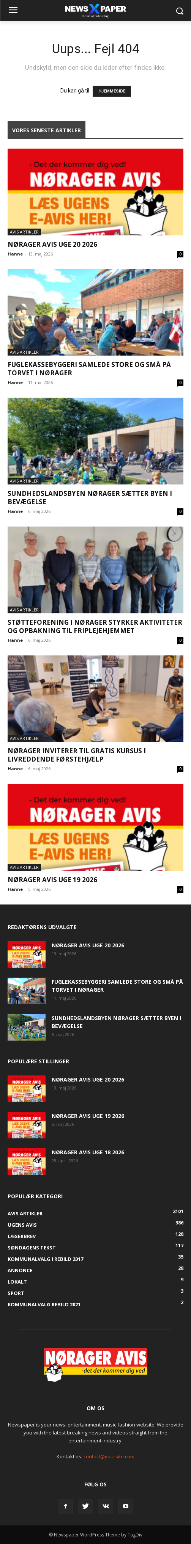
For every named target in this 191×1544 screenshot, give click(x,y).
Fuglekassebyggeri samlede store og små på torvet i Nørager (89, 368)
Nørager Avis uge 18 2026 (88, 1152)
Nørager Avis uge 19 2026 (52, 879)
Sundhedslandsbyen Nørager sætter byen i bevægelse (90, 497)
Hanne (15, 254)
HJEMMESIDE (111, 91)
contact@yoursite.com (109, 1456)
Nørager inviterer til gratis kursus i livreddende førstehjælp (77, 754)
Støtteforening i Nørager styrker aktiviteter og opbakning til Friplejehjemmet (95, 626)
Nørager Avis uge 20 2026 (52, 244)
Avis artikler (24, 232)
